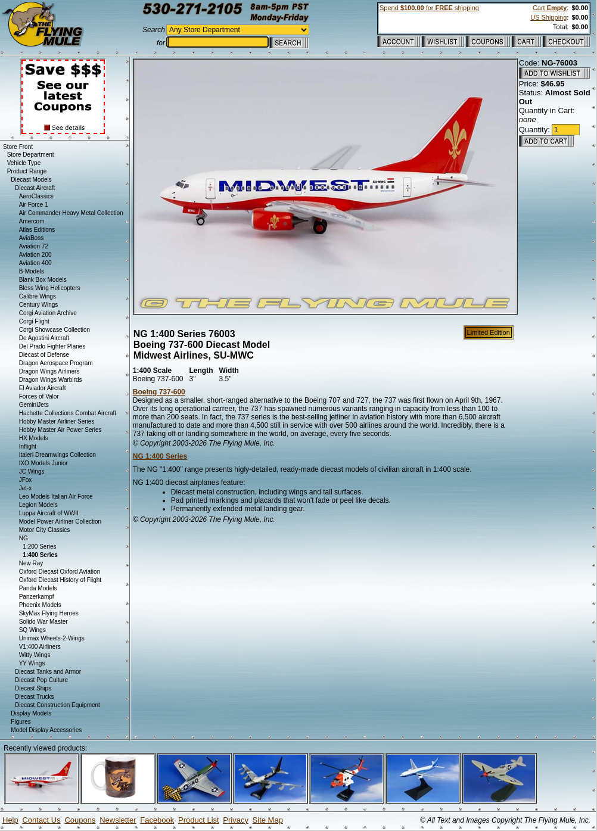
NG (23, 538)
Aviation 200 (35, 254)
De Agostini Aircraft (44, 338)
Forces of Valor (39, 396)
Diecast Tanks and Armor (48, 671)
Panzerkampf (36, 596)
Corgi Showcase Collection (55, 329)
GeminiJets (34, 405)
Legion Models (38, 505)
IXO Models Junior (43, 463)
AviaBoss (31, 238)
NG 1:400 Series (160, 456)
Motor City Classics (44, 530)
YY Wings (32, 663)
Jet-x (25, 488)
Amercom (32, 221)
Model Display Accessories (46, 730)
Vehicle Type (24, 163)
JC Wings (32, 471)
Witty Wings (35, 655)
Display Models (31, 713)
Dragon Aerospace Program (56, 363)
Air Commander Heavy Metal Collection (71, 213)
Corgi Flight (34, 321)
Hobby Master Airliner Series (57, 421)
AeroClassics (36, 196)
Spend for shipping (429, 7)
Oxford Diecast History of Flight (60, 580)
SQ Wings (32, 630)
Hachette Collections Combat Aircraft (67, 413)
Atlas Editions (37, 229)
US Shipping (548, 17)
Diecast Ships (33, 688)
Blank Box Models (43, 279)
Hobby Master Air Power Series (60, 430)
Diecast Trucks (34, 696)
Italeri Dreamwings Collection (58, 455)
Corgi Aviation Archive (48, 313)
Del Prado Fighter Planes (52, 346)
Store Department (30, 154)
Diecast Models (31, 179)
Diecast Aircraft (35, 188)
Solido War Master (43, 621)
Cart (550, 7)
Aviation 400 (35, 263)
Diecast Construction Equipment (57, 705)
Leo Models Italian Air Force (56, 496)
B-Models (31, 271)
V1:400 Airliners (40, 646)
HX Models (33, 438)
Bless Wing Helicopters (49, 288)
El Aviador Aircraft (42, 388)
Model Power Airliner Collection (60, 521)
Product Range (27, 171)
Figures (20, 721)
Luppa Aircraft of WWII (49, 513)
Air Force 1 (33, 204)
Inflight (27, 446)
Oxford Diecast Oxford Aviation (60, 571)
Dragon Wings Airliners (49, 371)
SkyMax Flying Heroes (49, 613)
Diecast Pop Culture (41, 680)
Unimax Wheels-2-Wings (52, 638)
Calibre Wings (37, 296)
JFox (25, 480)
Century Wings (38, 304)
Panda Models (38, 588)
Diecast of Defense (44, 354)
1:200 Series (39, 546)
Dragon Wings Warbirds (50, 379)
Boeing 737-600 (159, 392)
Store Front (18, 147)
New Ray (31, 563)
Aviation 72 (33, 246)
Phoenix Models (40, 605)
